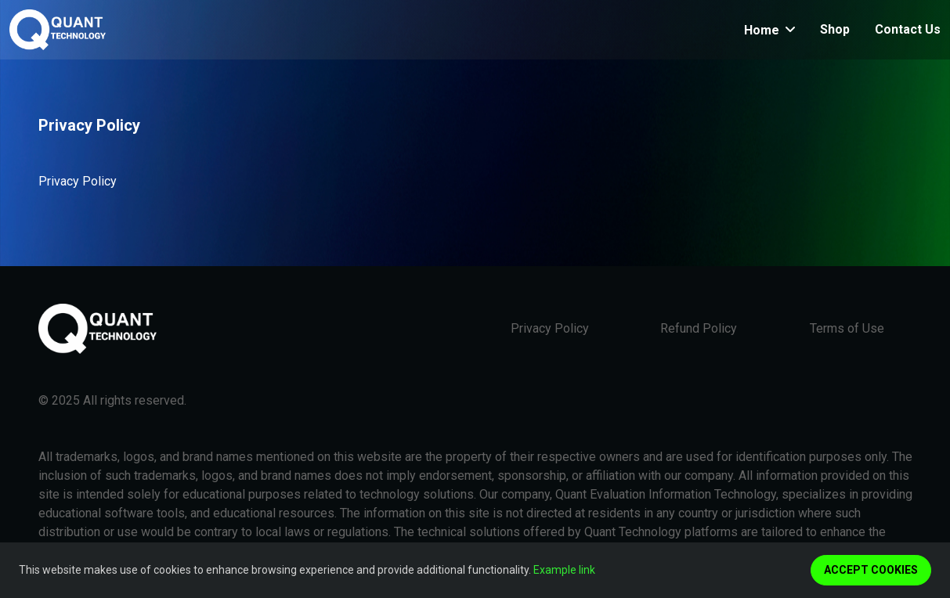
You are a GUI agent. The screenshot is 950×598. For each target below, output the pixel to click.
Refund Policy (698, 328)
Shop (835, 29)
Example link (564, 570)
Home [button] (763, 30)
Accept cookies (871, 570)
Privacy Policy (550, 328)
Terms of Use (847, 328)
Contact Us (908, 29)
